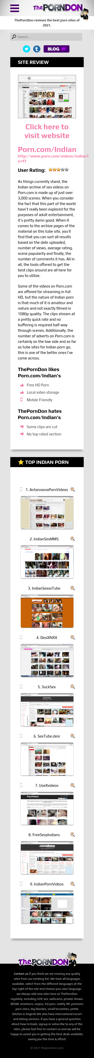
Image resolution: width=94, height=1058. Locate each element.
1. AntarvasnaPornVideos (47, 489)
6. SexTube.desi (47, 736)
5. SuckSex (47, 687)
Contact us (21, 973)
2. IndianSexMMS (44, 539)
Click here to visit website (47, 131)
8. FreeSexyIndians (44, 835)
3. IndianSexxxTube (44, 588)
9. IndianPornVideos (46, 884)
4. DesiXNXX (46, 637)
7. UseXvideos (46, 785)
